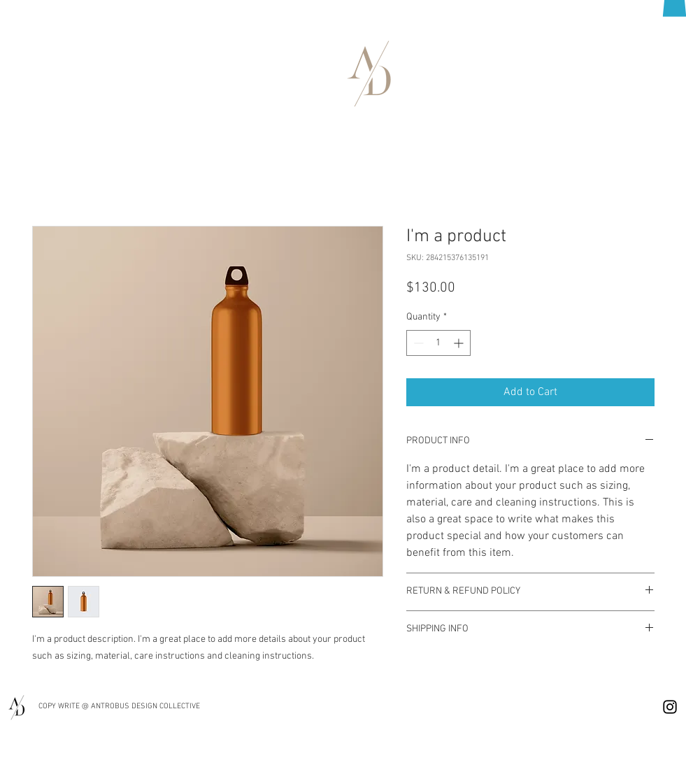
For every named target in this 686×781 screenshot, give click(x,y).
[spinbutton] (438, 343)
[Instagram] (670, 707)
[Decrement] (417, 343)
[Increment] (460, 343)
